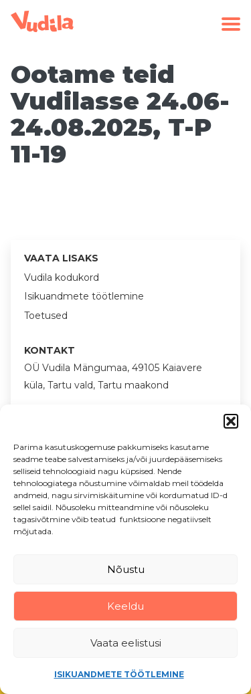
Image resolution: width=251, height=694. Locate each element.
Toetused (46, 316)
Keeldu (125, 606)
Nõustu (126, 569)
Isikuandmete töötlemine (119, 674)
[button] (231, 421)
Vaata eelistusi (125, 643)
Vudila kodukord (61, 277)
